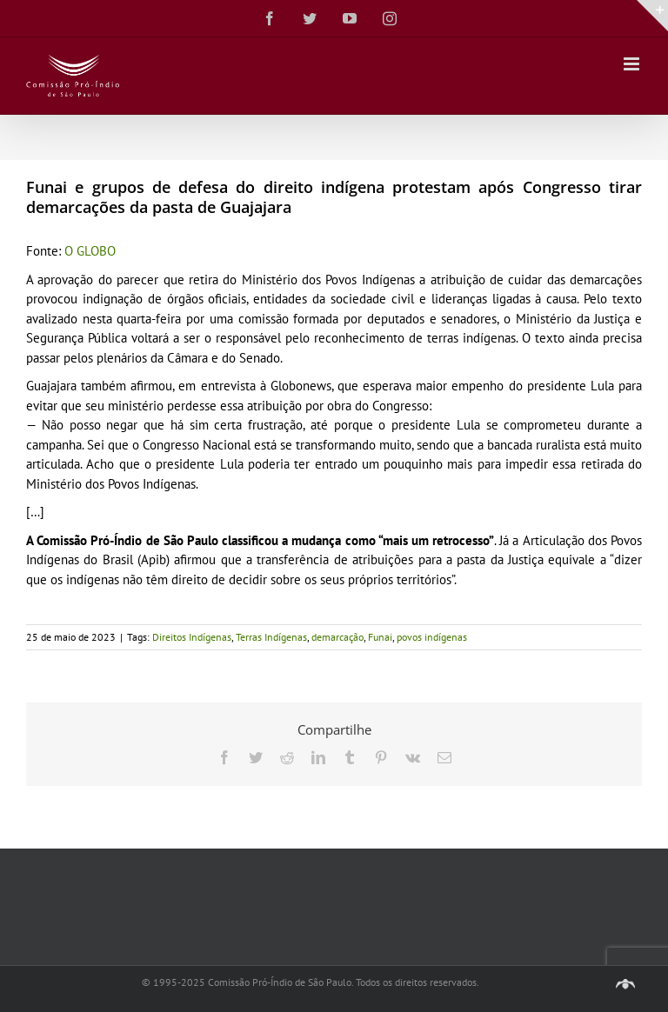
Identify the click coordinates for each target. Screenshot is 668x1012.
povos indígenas (432, 636)
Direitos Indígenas (191, 636)
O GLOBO (90, 251)
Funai (380, 636)
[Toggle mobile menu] (633, 64)
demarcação (337, 636)
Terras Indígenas (271, 636)
